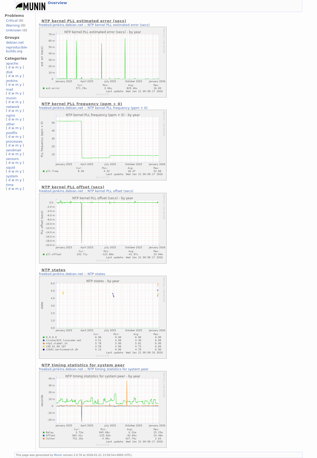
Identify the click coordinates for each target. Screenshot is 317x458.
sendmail (13, 150)
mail (9, 89)
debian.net (15, 42)
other (10, 124)
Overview (57, 3)
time (10, 185)
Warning (13, 25)
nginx (10, 115)
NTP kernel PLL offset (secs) (110, 191)
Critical (12, 20)
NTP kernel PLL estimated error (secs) (118, 25)
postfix (11, 133)
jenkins (12, 81)
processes (14, 141)
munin (11, 98)
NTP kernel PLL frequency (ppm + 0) (117, 108)
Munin (58, 454)
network (13, 107)
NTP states (96, 274)
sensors (12, 159)
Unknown (13, 30)
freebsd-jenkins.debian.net (61, 25)
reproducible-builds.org (17, 49)
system (12, 176)
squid (10, 167)
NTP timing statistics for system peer (117, 369)
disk (9, 72)
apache (12, 63)
